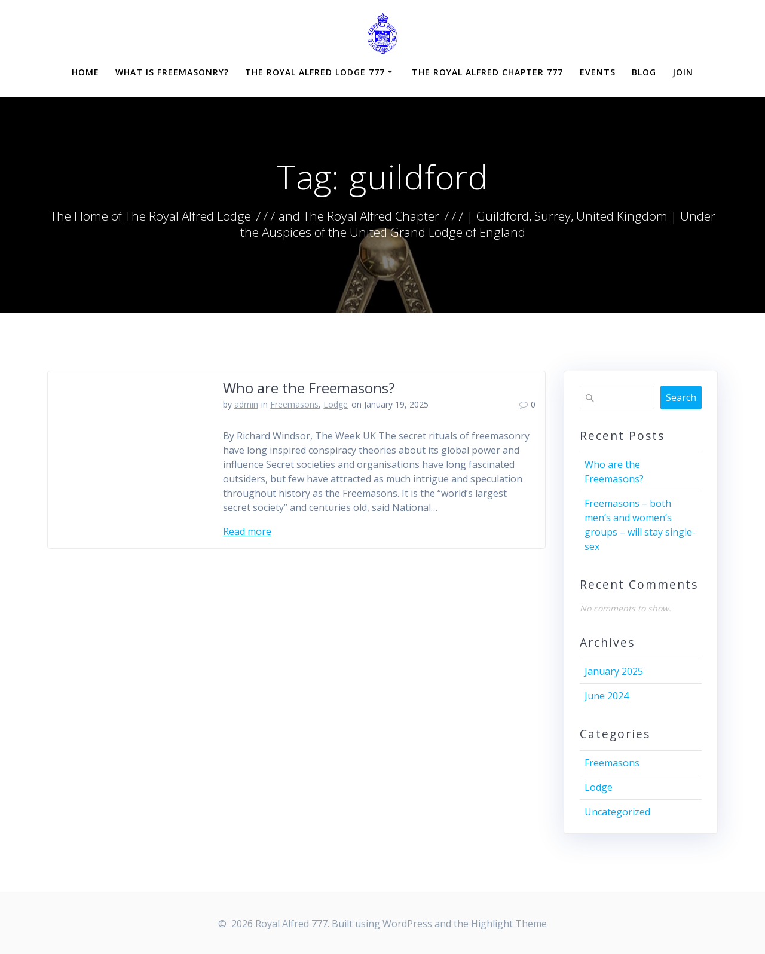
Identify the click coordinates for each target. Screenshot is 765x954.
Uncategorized (617, 811)
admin (246, 404)
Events (598, 72)
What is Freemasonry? (172, 72)
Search (681, 397)
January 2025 (614, 671)
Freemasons (294, 404)
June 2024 (607, 695)
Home (85, 72)
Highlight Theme (509, 923)
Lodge (335, 404)
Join (682, 72)
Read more (247, 531)
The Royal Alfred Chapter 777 (487, 72)
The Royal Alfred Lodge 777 (315, 72)
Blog (644, 72)
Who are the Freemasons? (309, 388)
